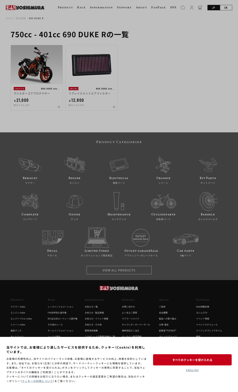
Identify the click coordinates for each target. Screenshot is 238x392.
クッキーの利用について (37, 381)
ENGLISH (192, 370)
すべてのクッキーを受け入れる (192, 360)
